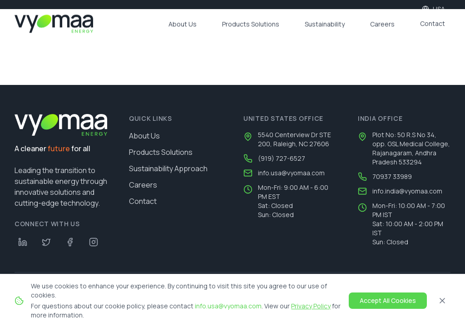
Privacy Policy (311, 306)
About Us (144, 136)
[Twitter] (46, 242)
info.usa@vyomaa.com (291, 172)
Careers (143, 185)
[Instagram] (93, 242)
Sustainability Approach (168, 168)
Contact (143, 201)
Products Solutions (161, 152)
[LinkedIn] (23, 242)
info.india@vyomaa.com (407, 191)
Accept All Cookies (388, 300)
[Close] (442, 300)
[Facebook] (70, 242)
